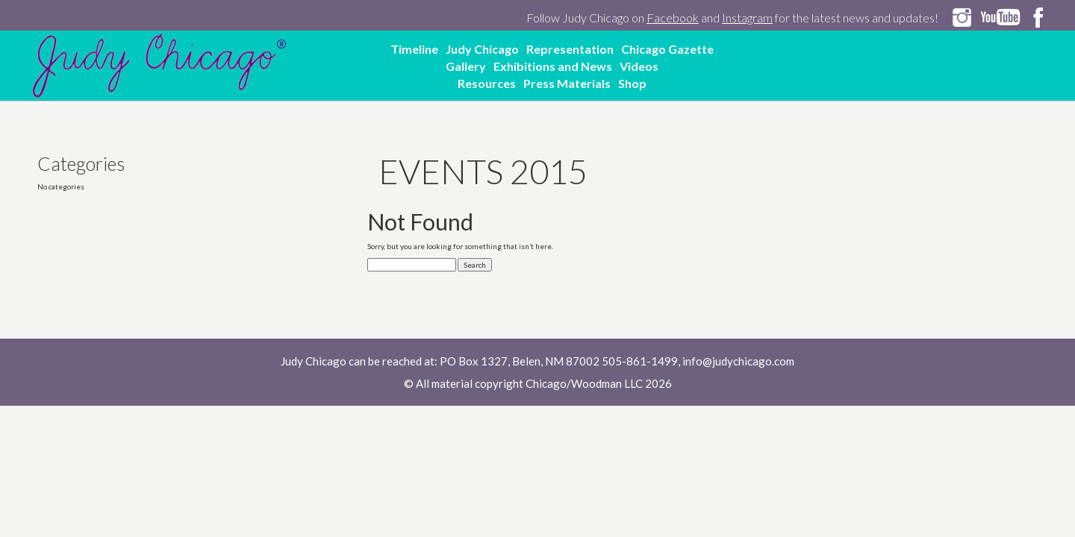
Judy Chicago (482, 49)
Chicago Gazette (667, 49)
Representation (570, 49)
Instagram (747, 17)
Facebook (672, 17)
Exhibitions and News (552, 66)
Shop (632, 83)
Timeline (414, 49)
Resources (487, 83)
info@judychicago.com (738, 361)
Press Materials (567, 83)
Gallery (466, 66)
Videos (639, 66)
